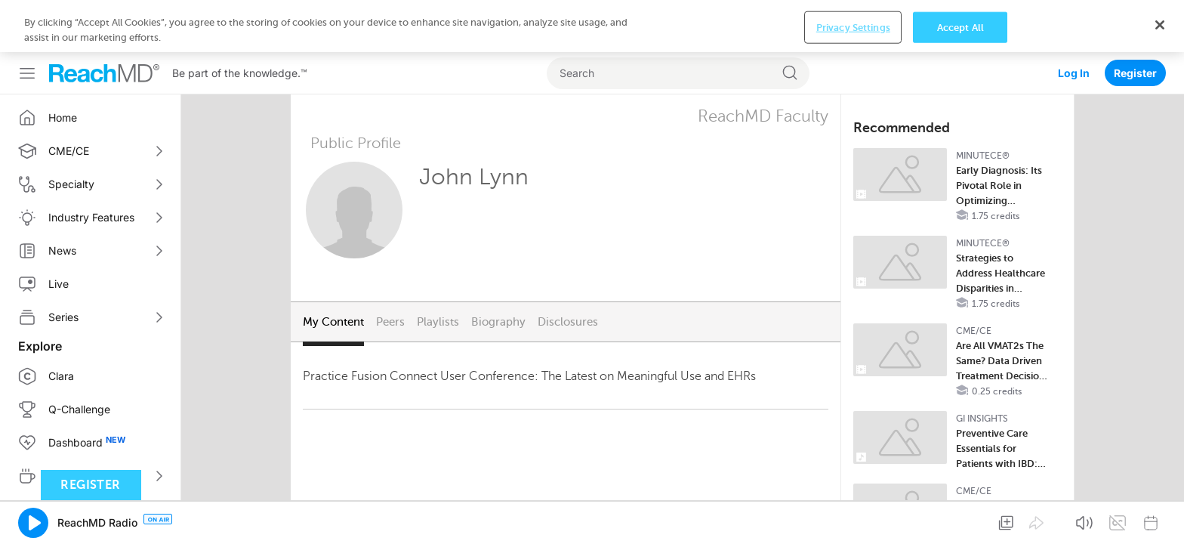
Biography (498, 270)
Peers (390, 270)
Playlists (438, 270)
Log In (1074, 20)
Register (1135, 20)
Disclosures (568, 270)
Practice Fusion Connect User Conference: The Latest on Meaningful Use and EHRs (529, 324)
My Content (333, 270)
